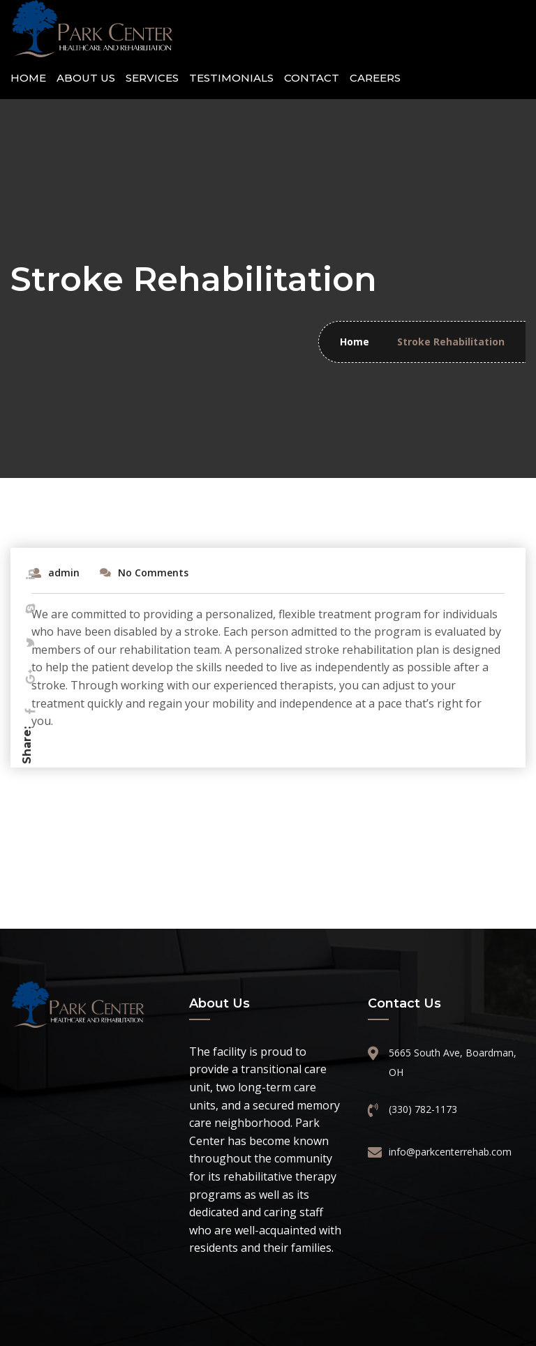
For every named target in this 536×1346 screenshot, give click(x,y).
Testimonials (231, 77)
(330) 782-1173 (423, 1109)
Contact (311, 77)
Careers (375, 77)
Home (28, 77)
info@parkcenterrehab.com (449, 1151)
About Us (86, 77)
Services (152, 77)
